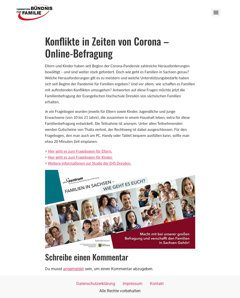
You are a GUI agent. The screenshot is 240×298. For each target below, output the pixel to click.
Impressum (132, 283)
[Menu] (215, 12)
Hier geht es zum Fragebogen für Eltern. (80, 151)
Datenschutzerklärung (95, 283)
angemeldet (73, 268)
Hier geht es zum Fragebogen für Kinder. (80, 157)
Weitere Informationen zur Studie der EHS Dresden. (89, 163)
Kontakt (157, 283)
